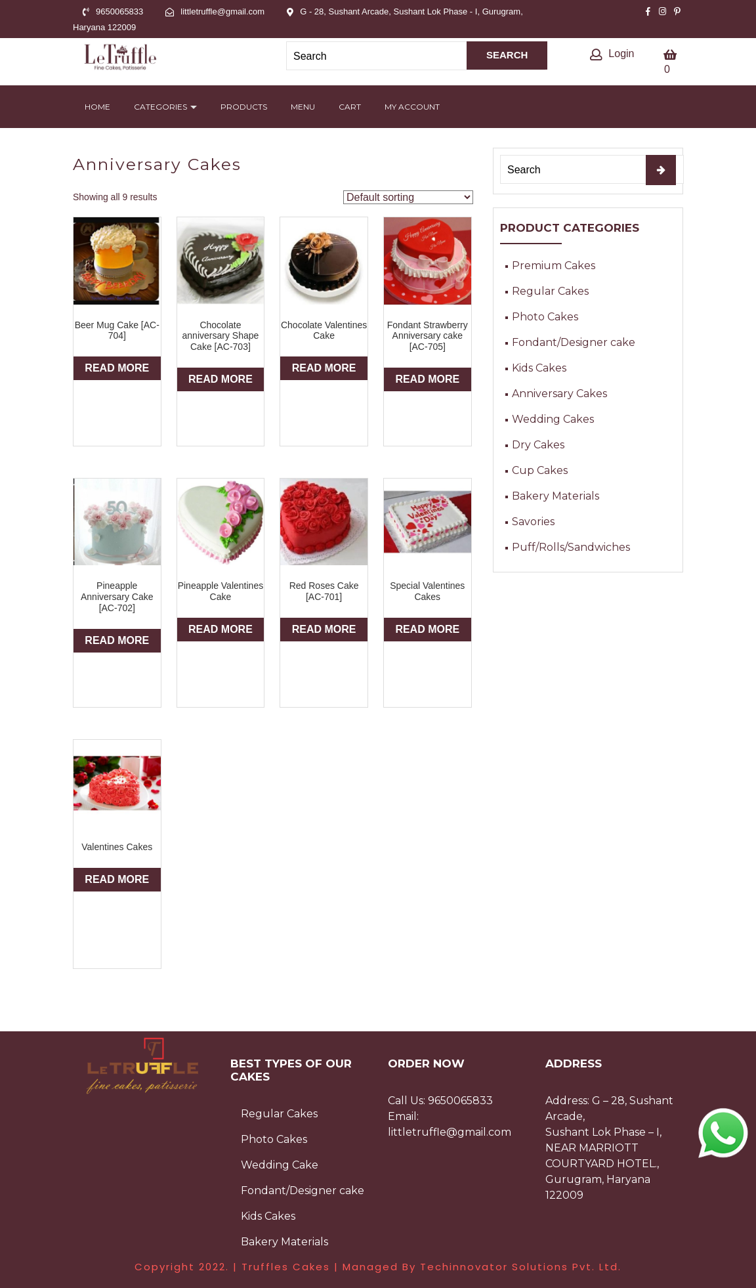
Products (243, 107)
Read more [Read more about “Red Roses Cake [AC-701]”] (324, 629)
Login (612, 53)
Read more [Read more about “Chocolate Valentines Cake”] (324, 368)
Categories (160, 107)
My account (412, 107)
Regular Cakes (550, 291)
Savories (533, 521)
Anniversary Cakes (559, 393)
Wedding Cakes (553, 419)
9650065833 (460, 1100)
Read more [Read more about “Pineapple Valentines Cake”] (220, 629)
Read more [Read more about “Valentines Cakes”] (117, 879)
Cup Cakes (540, 470)
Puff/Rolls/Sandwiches (571, 547)
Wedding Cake (279, 1165)
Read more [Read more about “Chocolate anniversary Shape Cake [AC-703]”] (220, 379)
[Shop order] (408, 197)
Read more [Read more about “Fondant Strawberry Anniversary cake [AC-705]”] (427, 379)
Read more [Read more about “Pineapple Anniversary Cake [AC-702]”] (117, 640)
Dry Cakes (538, 445)
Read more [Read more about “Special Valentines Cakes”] (427, 629)
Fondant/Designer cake (573, 342)
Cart (350, 107)
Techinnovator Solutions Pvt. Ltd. (520, 1267)
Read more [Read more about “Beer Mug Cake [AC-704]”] (117, 368)
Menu (303, 107)
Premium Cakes (553, 265)
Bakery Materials (555, 496)
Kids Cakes (539, 368)
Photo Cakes (545, 317)
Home (97, 107)
